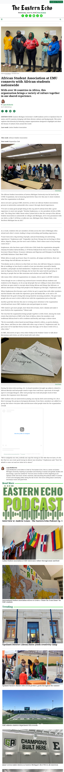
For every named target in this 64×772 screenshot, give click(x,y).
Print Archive (41, 12)
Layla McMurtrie (8, 104)
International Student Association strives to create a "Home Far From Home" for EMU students (31, 601)
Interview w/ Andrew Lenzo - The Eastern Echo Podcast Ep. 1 (32, 521)
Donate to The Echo (56, 2)
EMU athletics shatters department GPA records (20, 725)
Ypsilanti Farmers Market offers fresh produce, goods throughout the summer (31, 686)
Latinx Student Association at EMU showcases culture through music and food (30, 561)
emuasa (23, 454)
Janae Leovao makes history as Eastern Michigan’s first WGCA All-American (30, 765)
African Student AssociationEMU (11, 454)
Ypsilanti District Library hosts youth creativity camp (29, 644)
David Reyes (8, 73)
